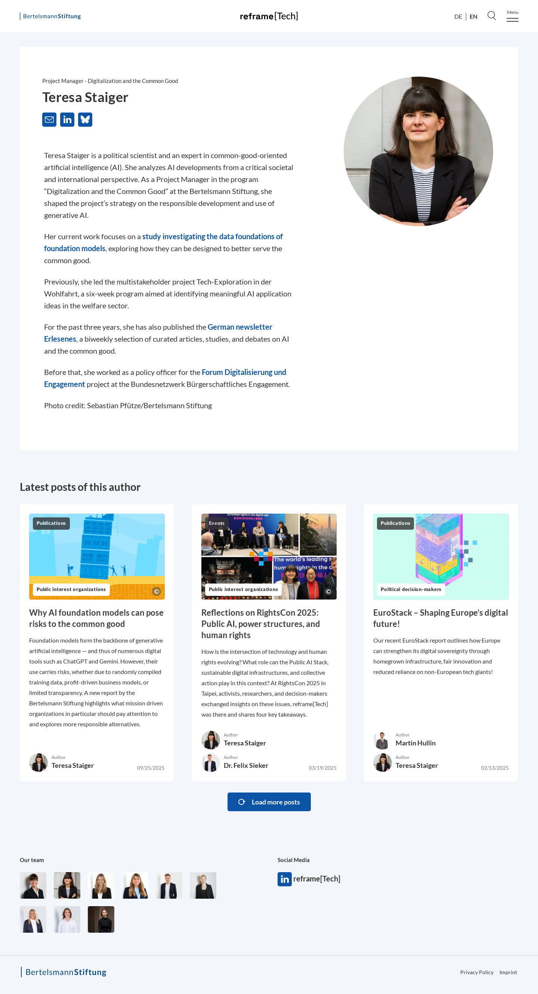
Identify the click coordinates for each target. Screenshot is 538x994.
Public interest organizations (71, 589)
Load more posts (276, 802)
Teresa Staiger (73, 765)
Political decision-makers (411, 589)
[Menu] (513, 15)
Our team (32, 859)
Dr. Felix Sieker (246, 765)
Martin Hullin (416, 743)
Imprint (508, 972)
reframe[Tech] (285, 879)
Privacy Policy (477, 972)
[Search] (491, 15)
